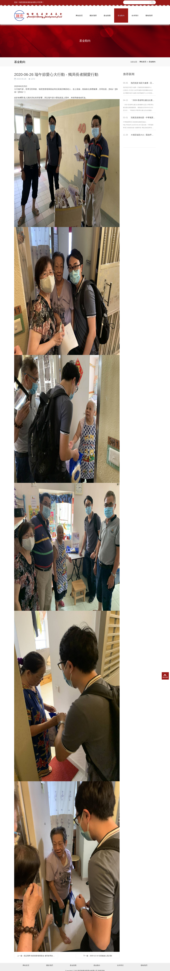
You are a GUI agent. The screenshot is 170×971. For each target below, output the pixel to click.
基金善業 (106, 14)
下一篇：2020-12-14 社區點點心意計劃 (97, 953)
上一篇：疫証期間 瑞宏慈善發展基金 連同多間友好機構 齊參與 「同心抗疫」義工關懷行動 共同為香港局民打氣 (36, 953)
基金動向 (120, 14)
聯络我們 (148, 14)
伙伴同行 (134, 14)
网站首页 (79, 14)
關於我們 (92, 14)
